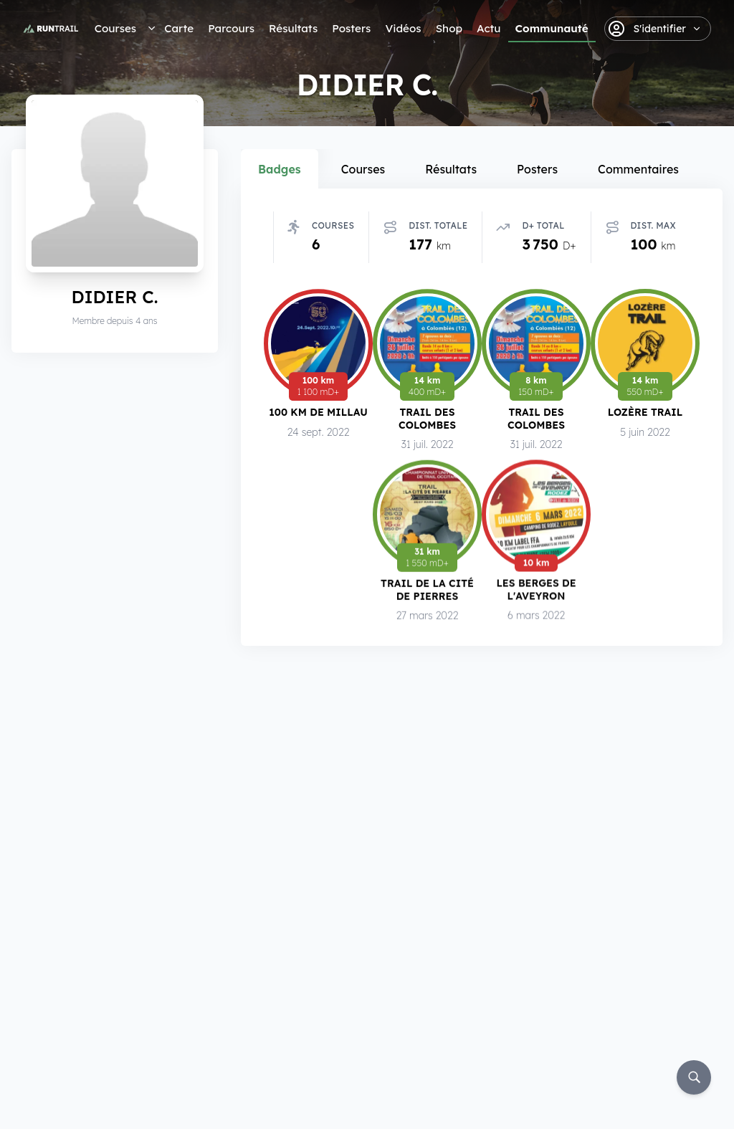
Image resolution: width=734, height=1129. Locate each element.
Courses (115, 28)
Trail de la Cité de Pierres (427, 592)
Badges (279, 169)
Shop (449, 28)
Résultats (293, 28)
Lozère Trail (645, 413)
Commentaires (638, 169)
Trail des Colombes (427, 419)
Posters (351, 28)
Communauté (551, 28)
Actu (488, 28)
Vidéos (403, 28)
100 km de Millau (318, 412)
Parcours (231, 28)
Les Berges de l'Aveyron (536, 593)
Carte (179, 28)
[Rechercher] (694, 1077)
